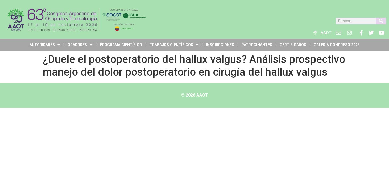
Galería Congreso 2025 (337, 44)
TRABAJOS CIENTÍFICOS (174, 44)
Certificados (293, 44)
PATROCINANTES (257, 44)
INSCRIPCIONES (220, 44)
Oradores (80, 44)
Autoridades (45, 44)
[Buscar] (381, 21)
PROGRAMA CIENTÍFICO (121, 44)
